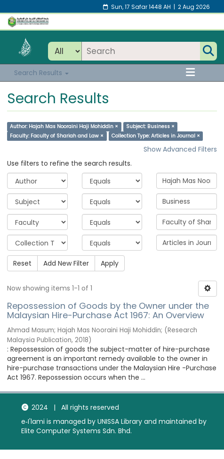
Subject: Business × (150, 126)
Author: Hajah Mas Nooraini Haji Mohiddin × (64, 126)
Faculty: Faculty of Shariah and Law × (57, 135)
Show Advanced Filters (180, 149)
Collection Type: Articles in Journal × (156, 135)
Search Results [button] (41, 72)
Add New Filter (66, 263)
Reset (22, 263)
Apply (110, 263)
